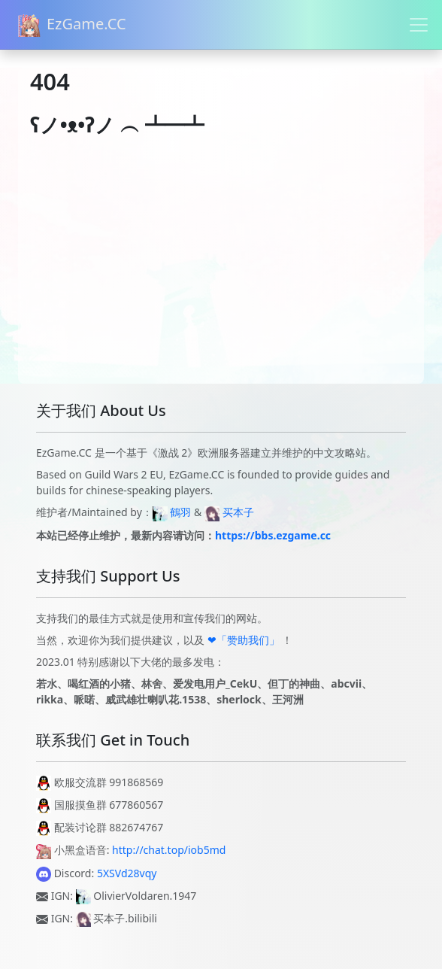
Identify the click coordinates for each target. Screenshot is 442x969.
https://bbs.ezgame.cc (273, 535)
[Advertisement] (221, 278)
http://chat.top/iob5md (169, 850)
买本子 (238, 512)
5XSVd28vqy (127, 873)
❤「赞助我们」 (243, 640)
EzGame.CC (72, 25)
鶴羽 (180, 512)
